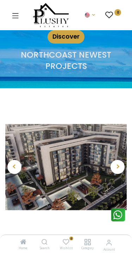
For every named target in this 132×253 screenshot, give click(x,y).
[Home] (23, 242)
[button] (14, 167)
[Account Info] (109, 242)
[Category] (87, 242)
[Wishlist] (66, 242)
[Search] (44, 242)
